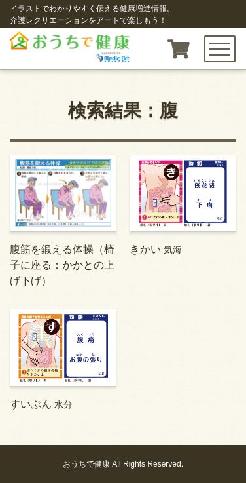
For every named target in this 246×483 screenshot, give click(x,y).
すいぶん (63, 359)
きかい (183, 205)
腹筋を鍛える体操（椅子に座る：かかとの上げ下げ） (63, 220)
